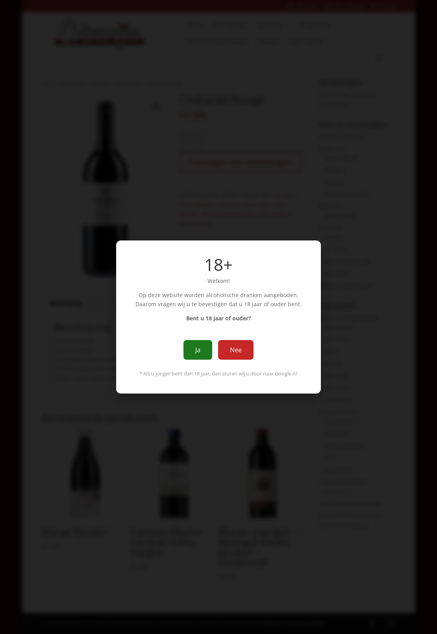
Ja (197, 350)
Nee (236, 350)
